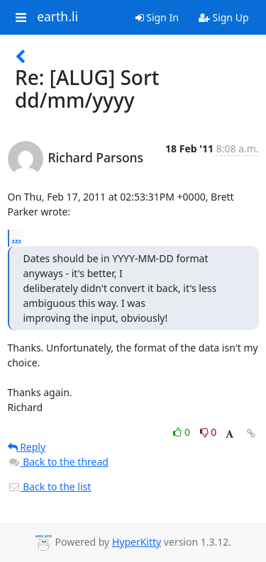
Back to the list (50, 486)
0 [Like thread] (182, 432)
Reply (27, 447)
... (17, 237)
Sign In (157, 17)
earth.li (57, 17)
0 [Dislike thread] (208, 432)
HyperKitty (136, 542)
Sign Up (224, 17)
